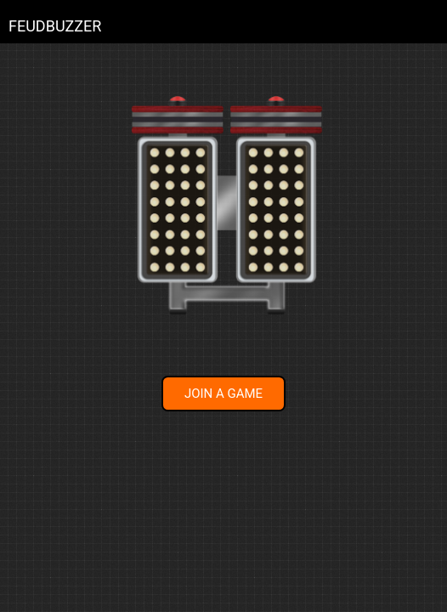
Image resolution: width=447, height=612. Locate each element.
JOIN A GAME (223, 393)
